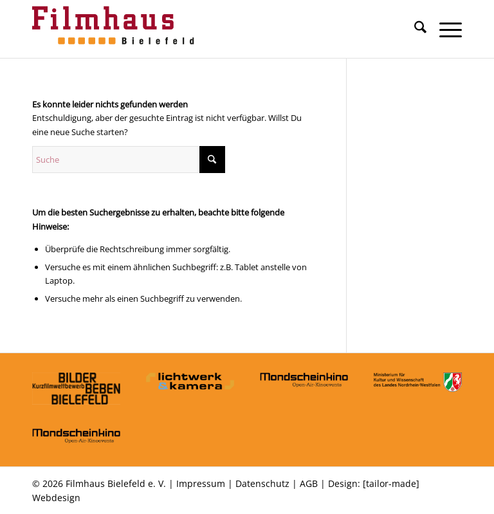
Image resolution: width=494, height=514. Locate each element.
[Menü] (444, 29)
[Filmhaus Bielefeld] (115, 29)
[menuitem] (413, 29)
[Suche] (413, 29)
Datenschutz (262, 483)
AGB (309, 483)
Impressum (200, 483)
